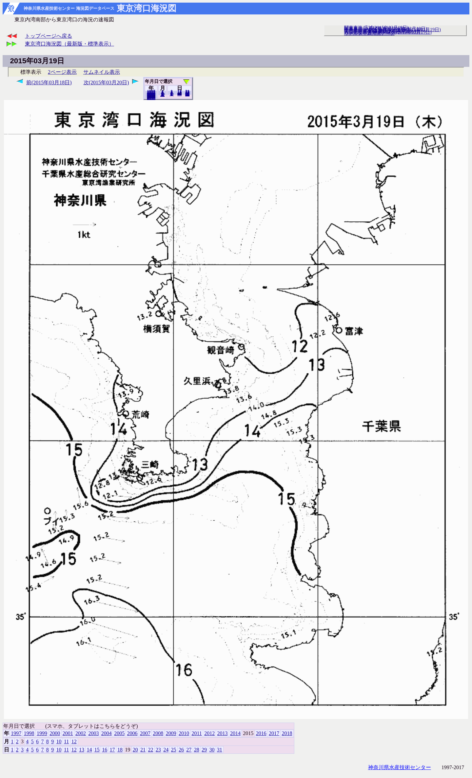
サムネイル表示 (101, 72)
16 (104, 749)
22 (150, 749)
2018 (151, 98)
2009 (171, 733)
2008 (158, 733)
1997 (16, 733)
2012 (209, 733)
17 (112, 749)
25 (173, 749)
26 (181, 749)
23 (158, 749)
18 (120, 749)
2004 (106, 733)
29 (204, 749)
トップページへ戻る (48, 36)
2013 (222, 733)
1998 (29, 733)
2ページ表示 (62, 72)
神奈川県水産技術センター (399, 767)
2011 (196, 733)
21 (143, 749)
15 (97, 749)
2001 (68, 733)
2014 (235, 733)
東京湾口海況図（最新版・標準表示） (69, 44)
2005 (119, 733)
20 (179, 94)
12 (162, 94)
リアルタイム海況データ (369, 33)
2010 (184, 733)
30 (211, 749)
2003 (93, 733)
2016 (261, 733)
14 (89, 749)
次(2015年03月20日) (106, 82)
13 (81, 749)
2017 (274, 733)
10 (171, 94)
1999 (42, 733)
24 (165, 749)
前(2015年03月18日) (49, 82)
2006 (132, 733)
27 (188, 749)
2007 (145, 733)
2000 (54, 733)
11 (66, 741)
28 (196, 749)
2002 (80, 733)
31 (187, 94)
